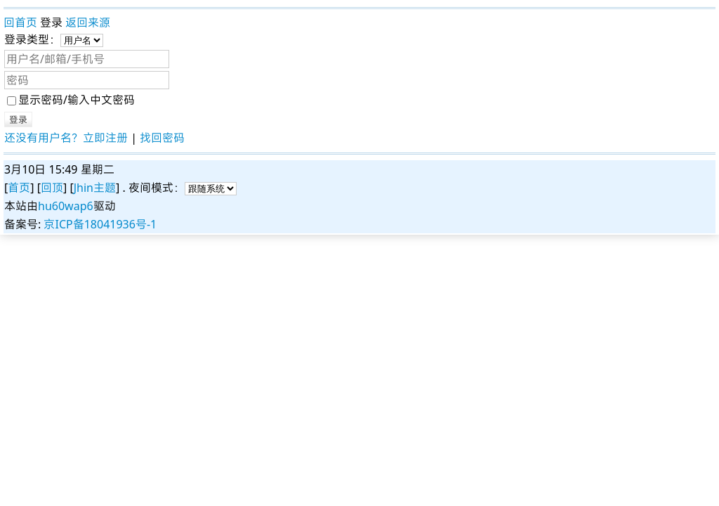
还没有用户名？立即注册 (66, 137)
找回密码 (162, 137)
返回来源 (87, 22)
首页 (19, 187)
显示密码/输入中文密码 (71, 100)
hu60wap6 (65, 206)
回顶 (52, 187)
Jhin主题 (95, 187)
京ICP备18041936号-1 (100, 224)
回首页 (20, 22)
